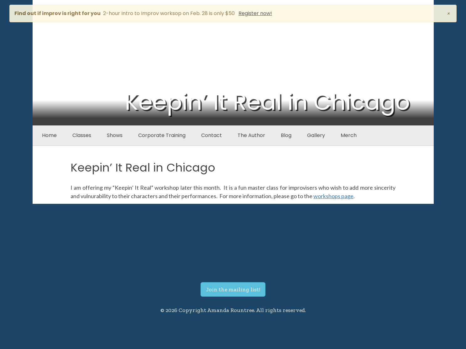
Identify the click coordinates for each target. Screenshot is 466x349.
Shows (115, 135)
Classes (81, 135)
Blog (286, 135)
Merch (349, 135)
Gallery (316, 135)
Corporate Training (162, 135)
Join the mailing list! (233, 289)
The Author (251, 135)
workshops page (333, 196)
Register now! (255, 13)
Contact (211, 135)
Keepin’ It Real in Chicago (143, 168)
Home (49, 135)
